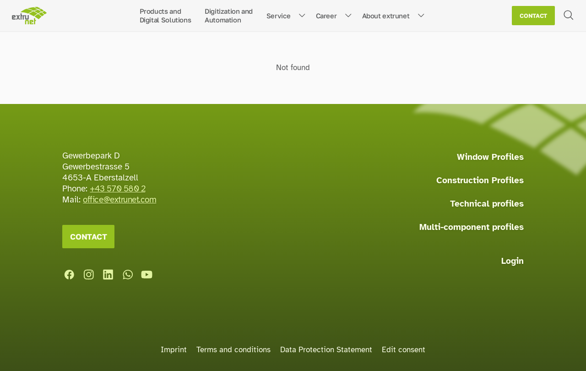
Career (326, 15)
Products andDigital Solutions (165, 15)
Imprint (174, 350)
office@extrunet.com (119, 199)
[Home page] (29, 16)
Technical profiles (487, 203)
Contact (533, 15)
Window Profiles (490, 157)
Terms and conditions (233, 350)
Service (278, 15)
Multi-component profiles (471, 227)
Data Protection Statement (326, 350)
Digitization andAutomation (229, 15)
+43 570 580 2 (117, 188)
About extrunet (386, 15)
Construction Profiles (480, 180)
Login (512, 261)
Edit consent (403, 350)
